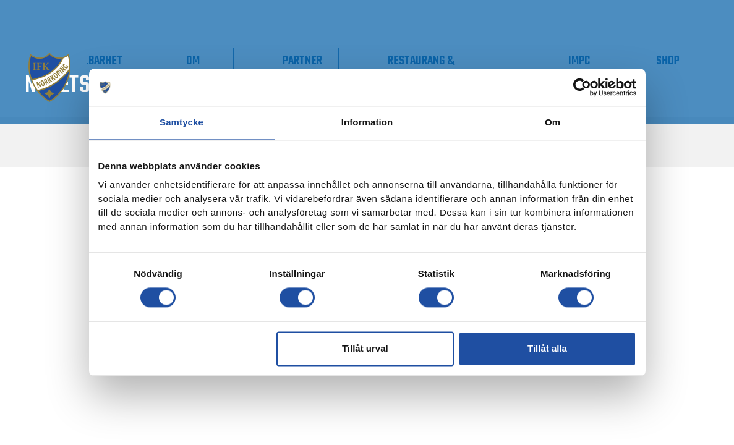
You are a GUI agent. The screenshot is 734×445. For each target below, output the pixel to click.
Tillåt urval (365, 348)
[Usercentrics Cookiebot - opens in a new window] (582, 87)
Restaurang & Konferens (496, 67)
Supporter (171, 60)
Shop (682, 60)
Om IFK (327, 67)
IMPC (622, 60)
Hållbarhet (259, 60)
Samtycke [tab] (181, 122)
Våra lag (81, 67)
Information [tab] (367, 122)
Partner (407, 60)
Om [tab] (552, 122)
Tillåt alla (547, 348)
